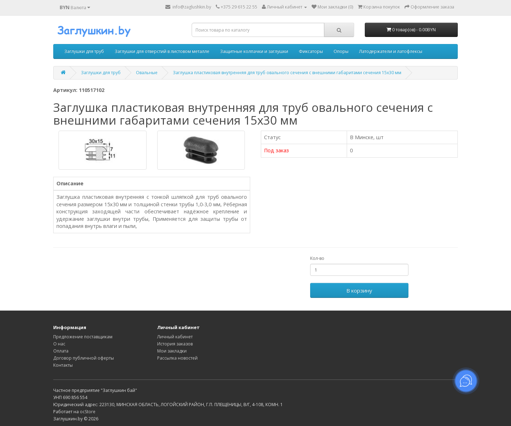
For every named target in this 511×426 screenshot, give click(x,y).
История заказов (175, 344)
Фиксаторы (311, 51)
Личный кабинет (175, 337)
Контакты (63, 365)
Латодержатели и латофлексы (390, 51)
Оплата (60, 351)
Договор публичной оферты (83, 358)
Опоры (341, 51)
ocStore (87, 412)
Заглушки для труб (84, 51)
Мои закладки (172, 351)
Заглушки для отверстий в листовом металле (162, 51)
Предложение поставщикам (82, 337)
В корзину (359, 290)
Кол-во (317, 258)
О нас (59, 344)
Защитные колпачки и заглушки (254, 51)
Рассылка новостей (177, 358)
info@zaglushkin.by (188, 7)
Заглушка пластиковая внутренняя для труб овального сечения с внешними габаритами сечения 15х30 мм (287, 73)
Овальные (147, 73)
